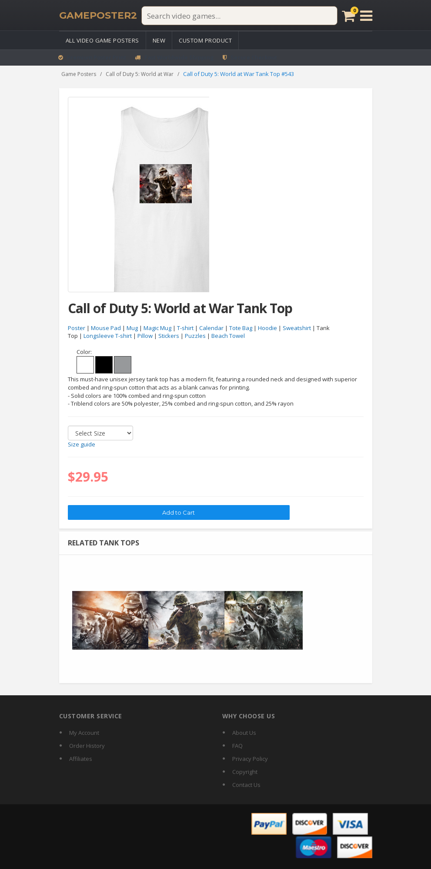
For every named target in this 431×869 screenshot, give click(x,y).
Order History (87, 746)
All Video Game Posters (102, 40)
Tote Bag (240, 328)
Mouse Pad (106, 328)
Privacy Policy (250, 759)
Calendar (211, 328)
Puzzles (195, 336)
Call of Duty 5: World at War (140, 74)
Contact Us (246, 785)
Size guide (81, 444)
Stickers (168, 336)
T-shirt (185, 328)
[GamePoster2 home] (98, 15)
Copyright (244, 772)
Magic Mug (157, 328)
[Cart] (348, 15)
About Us (244, 733)
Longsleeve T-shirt (108, 336)
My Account (84, 733)
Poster (76, 328)
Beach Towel (228, 336)
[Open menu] (366, 15)
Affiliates (80, 759)
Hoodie (267, 328)
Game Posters (78, 74)
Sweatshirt (297, 328)
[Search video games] (239, 15)
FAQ (237, 746)
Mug (132, 328)
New (159, 40)
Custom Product (205, 40)
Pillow (145, 336)
